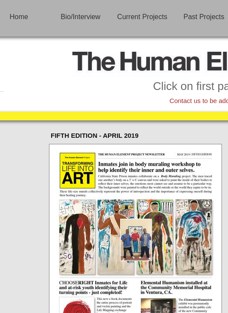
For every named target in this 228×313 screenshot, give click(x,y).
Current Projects (142, 16)
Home (19, 16)
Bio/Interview (81, 16)
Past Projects (203, 16)
